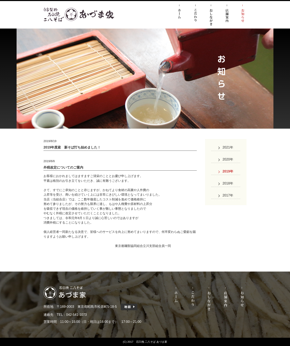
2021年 (227, 147)
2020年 (227, 159)
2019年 (227, 171)
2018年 (227, 183)
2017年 (227, 195)
